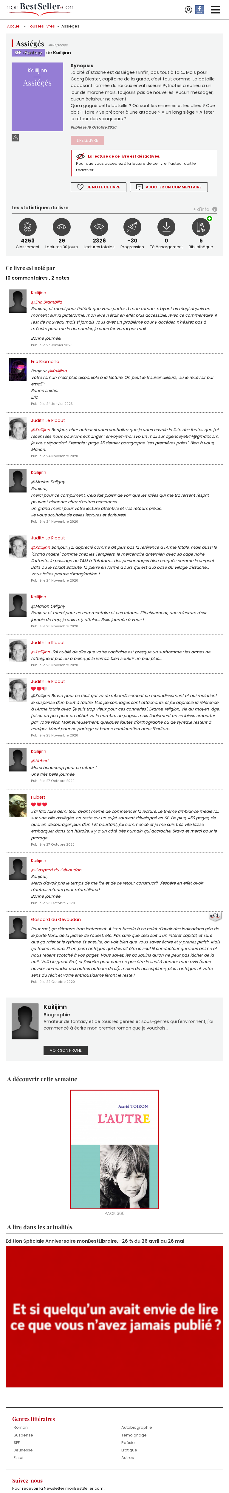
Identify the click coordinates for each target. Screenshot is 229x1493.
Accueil (14, 26)
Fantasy (33, 53)
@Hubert (40, 780)
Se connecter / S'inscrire (188, 9)
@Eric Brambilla (46, 307)
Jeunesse (23, 1479)
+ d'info (201, 213)
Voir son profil (65, 1078)
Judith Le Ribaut (48, 429)
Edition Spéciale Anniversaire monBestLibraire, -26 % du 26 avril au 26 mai (95, 1269)
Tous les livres (41, 26)
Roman (21, 1456)
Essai (18, 1487)
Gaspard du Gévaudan (56, 943)
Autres (127, 1487)
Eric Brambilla (45, 368)
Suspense (23, 1464)
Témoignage (134, 1464)
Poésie (128, 1471)
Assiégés (70, 26)
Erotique (129, 1479)
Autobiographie (136, 1456)
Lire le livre (87, 143)
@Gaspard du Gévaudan (56, 893)
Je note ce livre (103, 190)
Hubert (38, 817)
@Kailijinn (57, 378)
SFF (18, 53)
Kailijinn (62, 53)
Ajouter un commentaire (174, 190)
